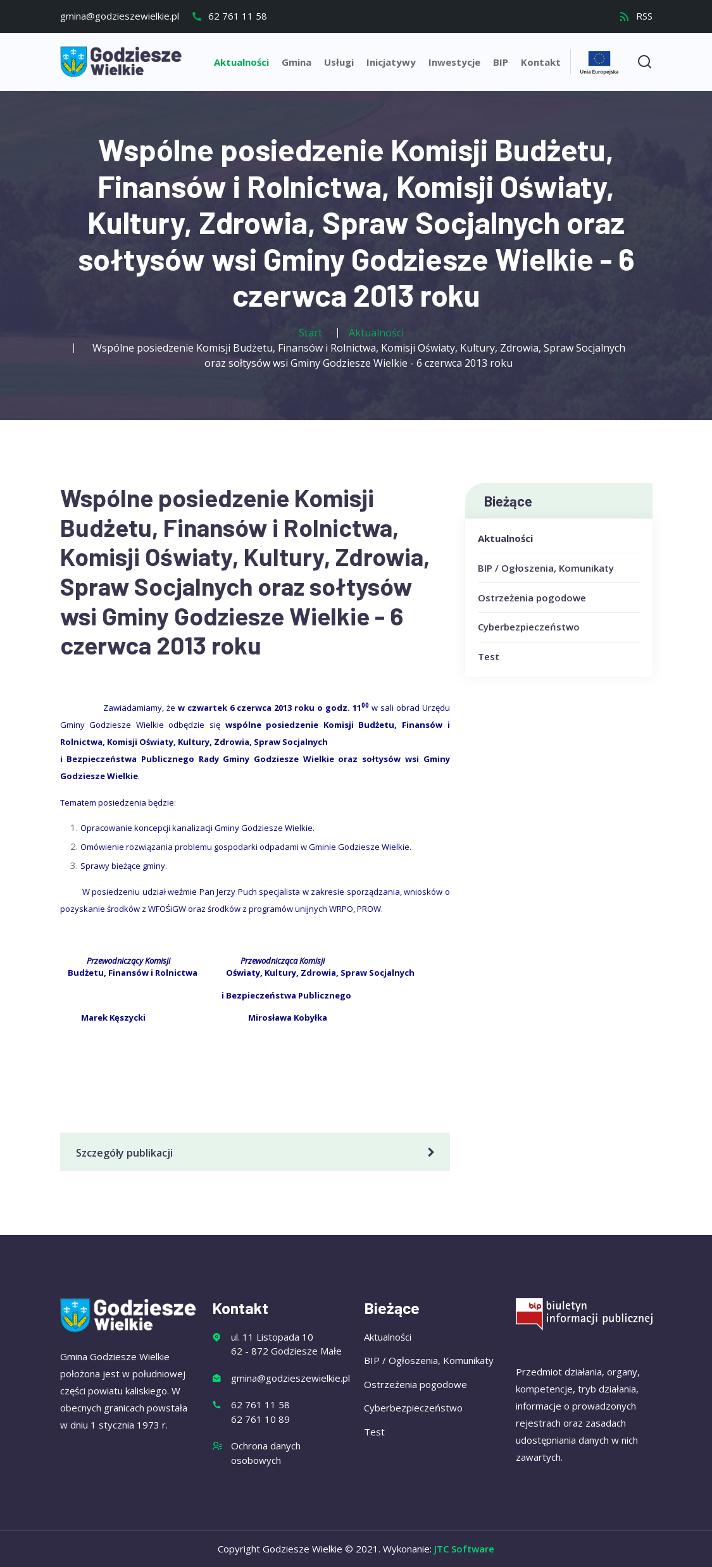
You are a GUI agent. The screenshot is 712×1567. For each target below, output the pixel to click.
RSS (636, 15)
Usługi (339, 62)
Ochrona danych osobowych (266, 1452)
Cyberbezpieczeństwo (529, 626)
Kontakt (541, 62)
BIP (500, 62)
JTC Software (464, 1548)
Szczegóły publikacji (257, 1153)
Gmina (296, 62)
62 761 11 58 (229, 15)
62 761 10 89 (260, 1419)
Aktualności (241, 62)
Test (488, 656)
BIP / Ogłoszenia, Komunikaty (546, 568)
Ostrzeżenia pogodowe (532, 597)
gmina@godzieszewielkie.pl (119, 15)
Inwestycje (454, 62)
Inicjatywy (391, 62)
